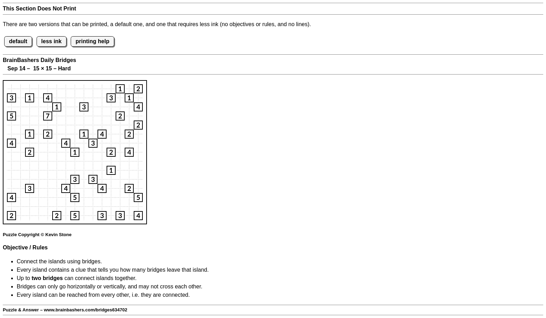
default (18, 41)
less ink (51, 41)
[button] (120, 88)
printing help (92, 41)
